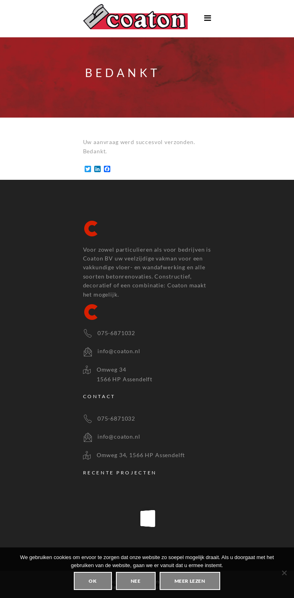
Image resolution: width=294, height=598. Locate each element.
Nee (136, 581)
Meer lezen (189, 581)
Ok (93, 581)
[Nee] (284, 573)
